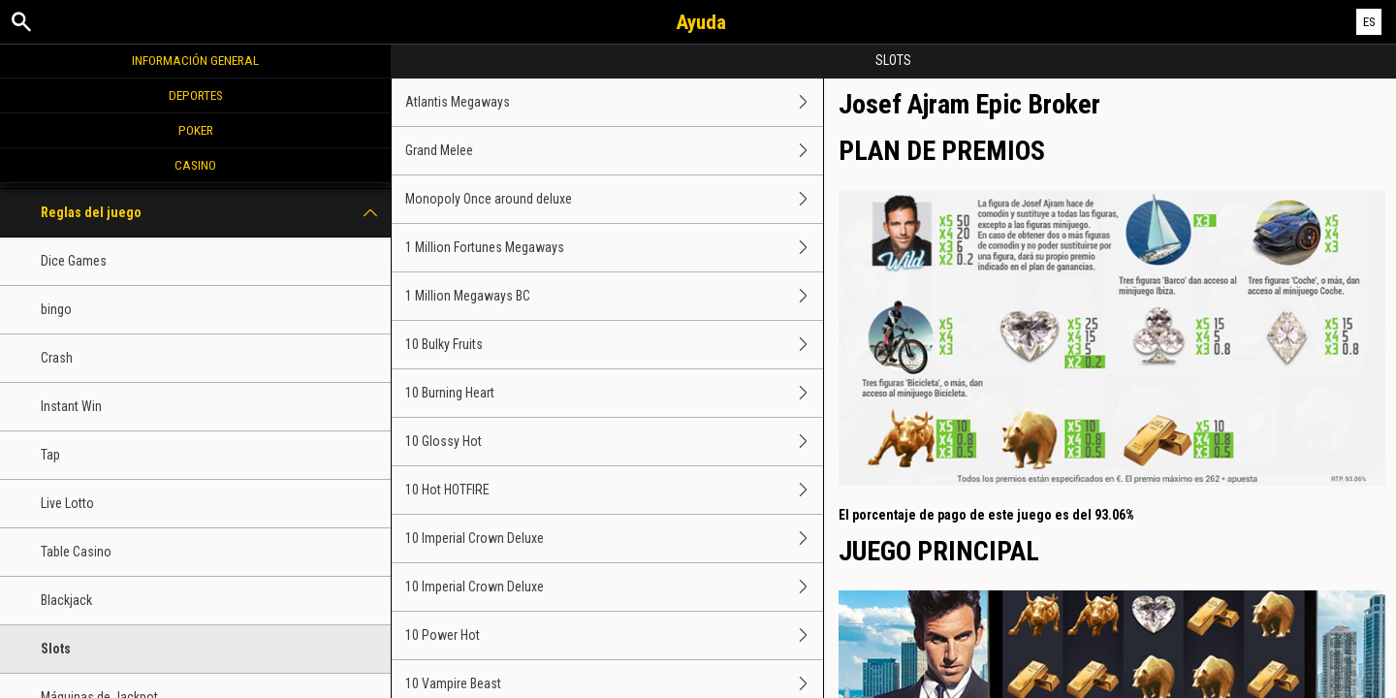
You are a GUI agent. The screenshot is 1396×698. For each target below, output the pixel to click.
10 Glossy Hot (613, 441)
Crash (57, 357)
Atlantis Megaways (613, 102)
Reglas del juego (216, 213)
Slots (56, 648)
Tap (50, 454)
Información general (195, 60)
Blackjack (66, 600)
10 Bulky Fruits (613, 344)
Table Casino (76, 551)
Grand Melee (613, 150)
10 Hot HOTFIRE (613, 490)
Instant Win (71, 406)
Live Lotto (67, 503)
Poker (195, 130)
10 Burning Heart (613, 393)
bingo (56, 309)
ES (1369, 22)
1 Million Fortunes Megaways (613, 247)
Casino (195, 165)
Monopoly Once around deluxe (613, 199)
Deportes (196, 95)
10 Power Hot (613, 635)
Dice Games (74, 261)
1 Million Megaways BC (613, 296)
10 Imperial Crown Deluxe (613, 538)
